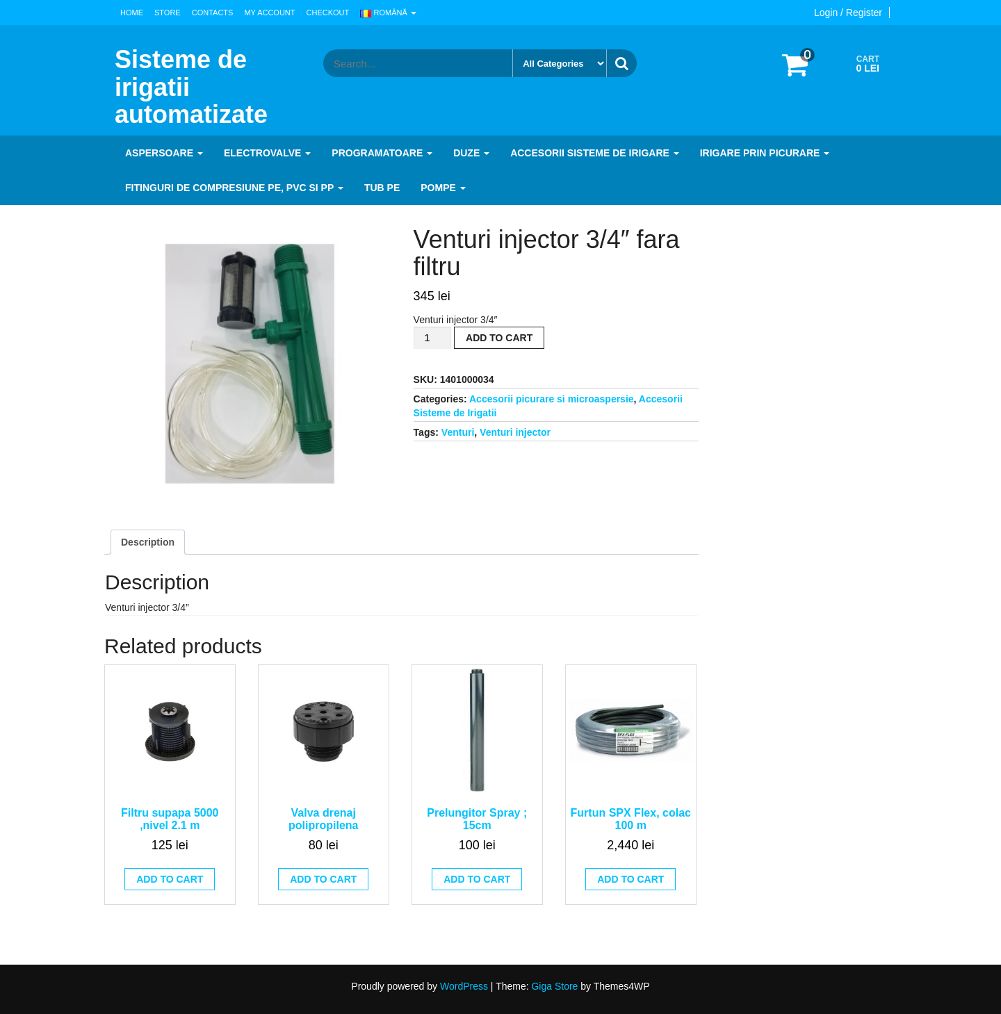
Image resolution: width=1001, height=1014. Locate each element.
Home (131, 12)
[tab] (148, 542)
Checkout (328, 12)
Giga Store (554, 986)
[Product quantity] (432, 338)
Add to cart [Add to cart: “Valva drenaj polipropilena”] (323, 879)
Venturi (457, 432)
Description (147, 542)
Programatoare (382, 152)
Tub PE (382, 187)
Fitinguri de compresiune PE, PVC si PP (234, 187)
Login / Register (848, 12)
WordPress (464, 986)
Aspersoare (164, 152)
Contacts (213, 12)
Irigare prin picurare (765, 152)
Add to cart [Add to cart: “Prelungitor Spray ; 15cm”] (476, 879)
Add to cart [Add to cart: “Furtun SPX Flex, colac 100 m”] (630, 879)
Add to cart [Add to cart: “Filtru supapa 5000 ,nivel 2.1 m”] (169, 879)
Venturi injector (515, 432)
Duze (471, 152)
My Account (269, 12)
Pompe (443, 187)
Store (167, 12)
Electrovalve (267, 152)
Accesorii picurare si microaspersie (551, 398)
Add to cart (499, 337)
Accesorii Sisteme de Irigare (594, 152)
